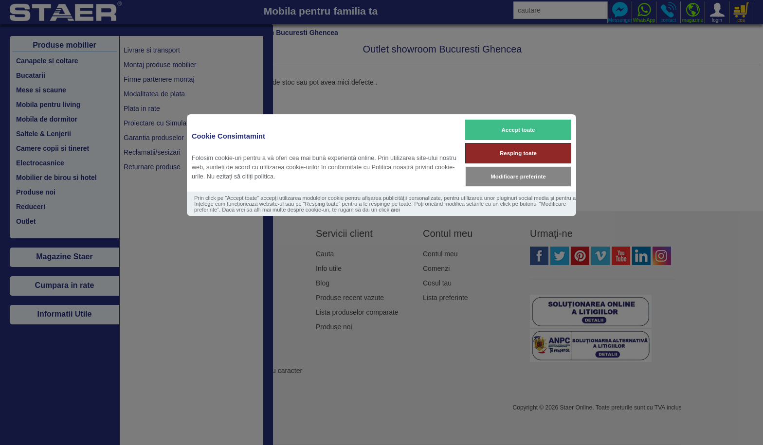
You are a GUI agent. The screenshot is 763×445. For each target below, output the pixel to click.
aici (395, 210)
